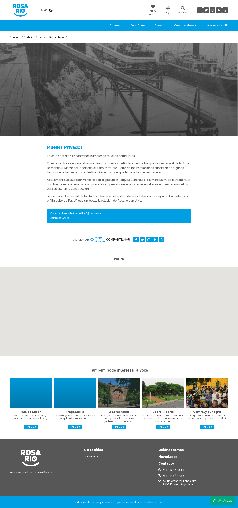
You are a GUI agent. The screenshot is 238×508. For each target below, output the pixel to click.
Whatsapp (222, 500)
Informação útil (217, 25)
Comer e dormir (185, 25)
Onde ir (159, 25)
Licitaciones (91, 456)
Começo (115, 25)
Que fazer (138, 25)
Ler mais (31, 427)
